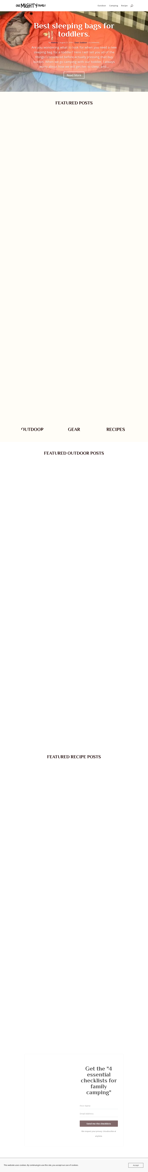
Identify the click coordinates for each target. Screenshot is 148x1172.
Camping (113, 6)
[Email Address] (99, 1113)
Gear (76, 42)
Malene (54, 42)
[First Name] (99, 1106)
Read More (74, 75)
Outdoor (102, 6)
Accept (136, 1165)
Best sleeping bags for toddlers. (74, 29)
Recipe (124, 6)
